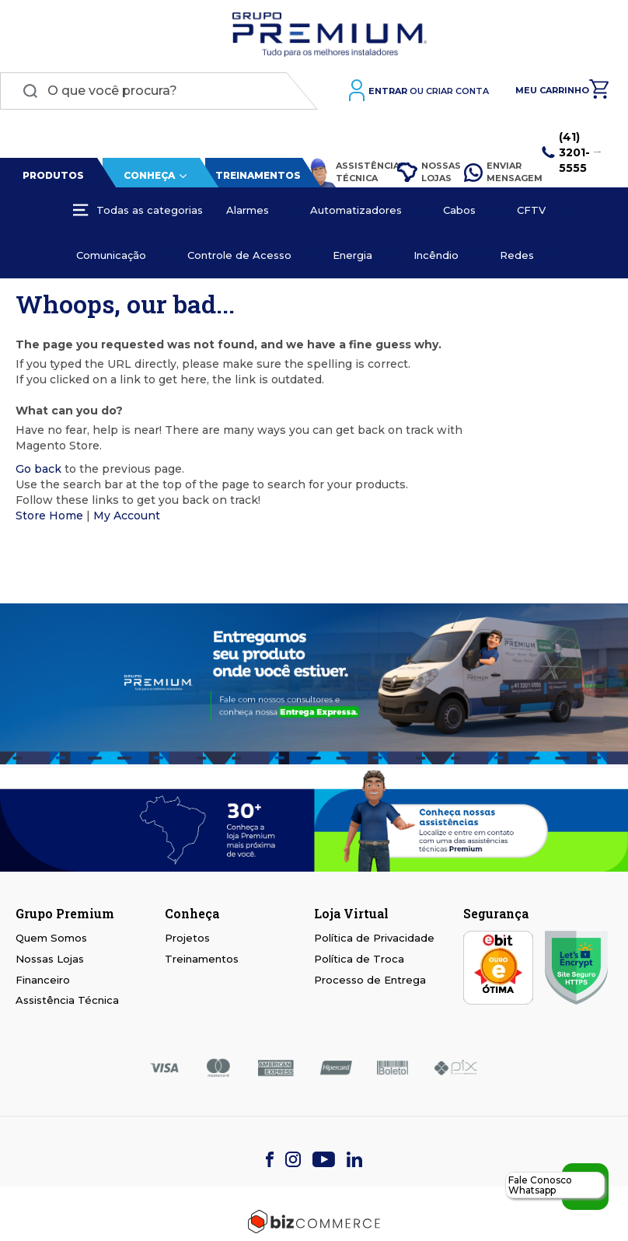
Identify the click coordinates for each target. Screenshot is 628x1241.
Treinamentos (258, 175)
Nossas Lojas (423, 172)
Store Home (49, 516)
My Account (126, 516)
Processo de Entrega (370, 980)
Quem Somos (51, 938)
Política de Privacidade (374, 938)
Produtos (53, 175)
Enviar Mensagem (496, 172)
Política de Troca (359, 959)
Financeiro (43, 980)
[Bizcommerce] (314, 1221)
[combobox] (159, 91)
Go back (38, 469)
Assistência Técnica (345, 172)
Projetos (187, 938)
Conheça (149, 175)
